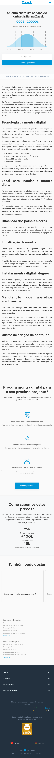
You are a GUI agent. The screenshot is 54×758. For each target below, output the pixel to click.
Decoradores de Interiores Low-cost (14, 654)
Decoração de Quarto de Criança (14, 633)
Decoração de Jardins (10, 630)
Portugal (16, 743)
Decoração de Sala (9, 649)
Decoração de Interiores (11, 647)
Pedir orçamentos (27, 486)
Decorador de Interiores (11, 623)
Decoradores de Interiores (11, 652)
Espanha (41, 743)
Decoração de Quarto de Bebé (13, 625)
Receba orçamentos (27, 62)
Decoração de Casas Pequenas (13, 644)
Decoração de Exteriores (11, 628)
